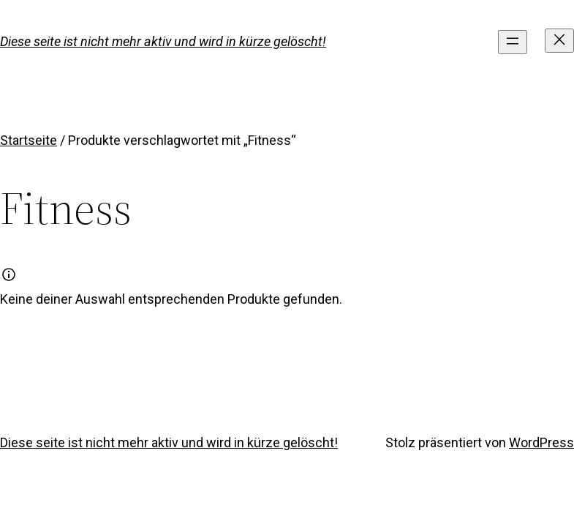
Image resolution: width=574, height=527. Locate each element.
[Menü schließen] (559, 41)
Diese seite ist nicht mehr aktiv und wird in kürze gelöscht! (163, 41)
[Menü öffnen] (512, 42)
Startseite (28, 140)
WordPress (541, 442)
